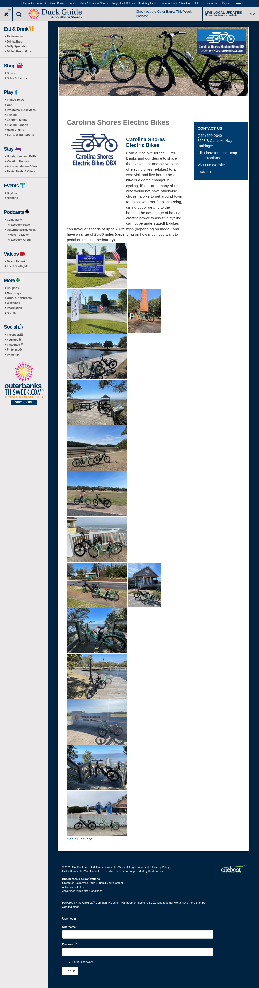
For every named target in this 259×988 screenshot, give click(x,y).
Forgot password (82, 961)
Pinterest (14, 349)
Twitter (13, 354)
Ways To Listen (19, 234)
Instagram (15, 344)
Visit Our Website (211, 165)
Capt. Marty (14, 219)
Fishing (12, 114)
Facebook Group (20, 239)
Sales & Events (17, 78)
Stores (11, 73)
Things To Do (15, 99)
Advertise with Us (73, 887)
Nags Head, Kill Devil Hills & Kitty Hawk (134, 3)
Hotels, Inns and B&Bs (22, 156)
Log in (70, 971)
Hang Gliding (15, 129)
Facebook (15, 334)
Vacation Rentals (18, 161)
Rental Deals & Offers (21, 171)
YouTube (14, 339)
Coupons (13, 288)
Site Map (12, 313)
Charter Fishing (17, 119)
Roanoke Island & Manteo (175, 3)
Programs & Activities (21, 109)
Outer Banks (57, 3)
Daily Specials (16, 46)
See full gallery (79, 839)
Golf (9, 104)
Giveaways (14, 293)
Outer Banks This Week (33, 3)
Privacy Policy (160, 867)
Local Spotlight (17, 266)
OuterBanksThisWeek (21, 229)
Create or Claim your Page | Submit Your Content (92, 882)
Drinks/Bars (15, 41)
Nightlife (12, 197)
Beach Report (16, 261)
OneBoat (88, 902)
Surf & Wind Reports (20, 134)
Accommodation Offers (22, 166)
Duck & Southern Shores (94, 3)
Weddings (13, 302)
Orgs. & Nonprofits (19, 297)
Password (69, 944)
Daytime (12, 193)
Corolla (72, 3)
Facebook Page (19, 224)
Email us (204, 172)
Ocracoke (212, 3)
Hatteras (198, 3)
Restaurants (15, 36)
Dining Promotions (19, 51)
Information (14, 308)
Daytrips (227, 3)
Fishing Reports (17, 124)
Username (70, 926)
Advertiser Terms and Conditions (82, 890)
